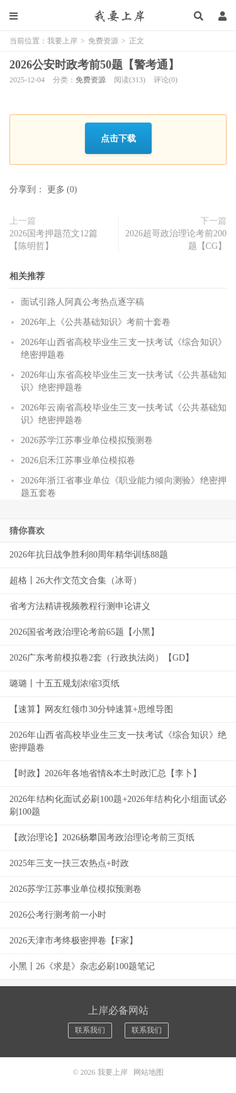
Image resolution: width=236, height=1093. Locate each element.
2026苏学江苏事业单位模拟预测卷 (87, 440)
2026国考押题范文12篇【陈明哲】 (53, 240)
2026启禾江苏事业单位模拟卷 (78, 460)
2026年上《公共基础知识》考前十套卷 (96, 322)
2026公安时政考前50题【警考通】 (94, 64)
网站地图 (148, 1072)
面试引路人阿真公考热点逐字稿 (82, 302)
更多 (56, 189)
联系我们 (90, 1030)
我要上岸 (118, 15)
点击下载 (118, 138)
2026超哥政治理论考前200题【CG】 (176, 240)
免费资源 (103, 40)
